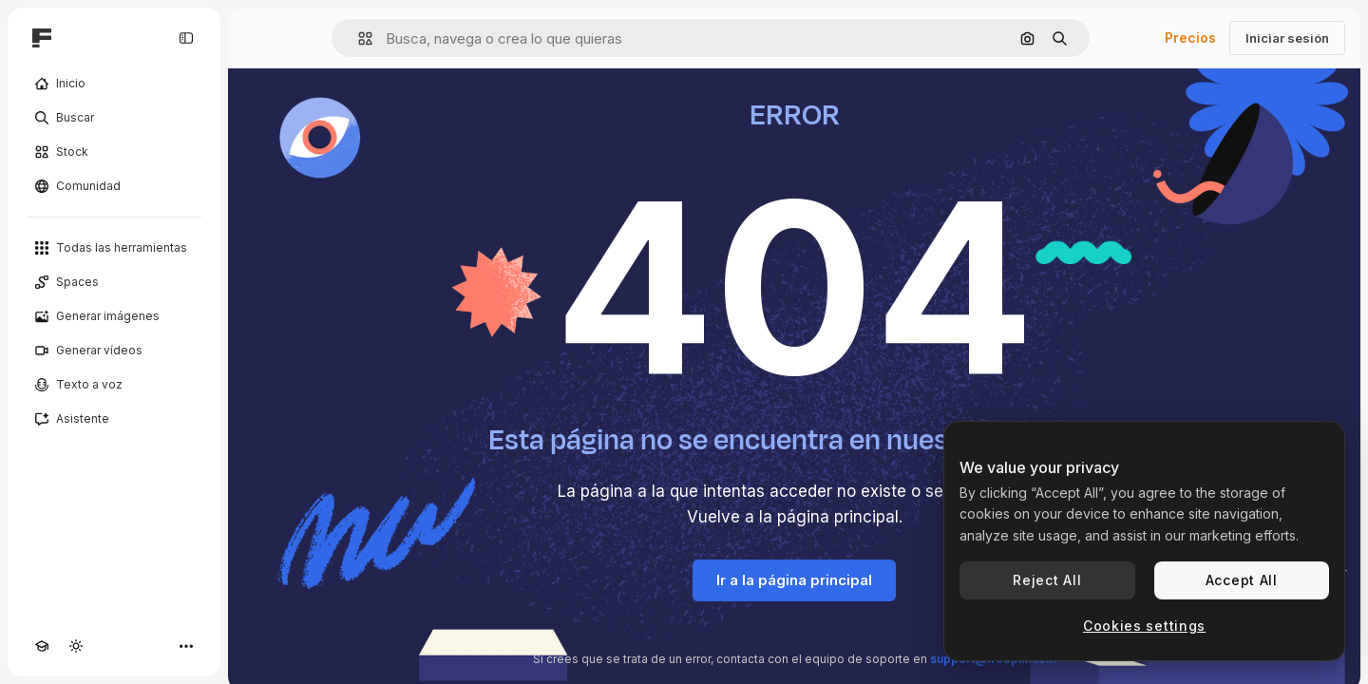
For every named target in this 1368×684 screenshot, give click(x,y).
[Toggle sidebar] (186, 38)
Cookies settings (1144, 626)
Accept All (1242, 580)
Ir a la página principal (794, 580)
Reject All (1047, 580)
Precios (1190, 37)
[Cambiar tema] (76, 646)
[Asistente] (114, 419)
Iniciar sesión (1287, 38)
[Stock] (114, 152)
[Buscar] (114, 118)
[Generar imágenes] (114, 316)
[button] (358, 38)
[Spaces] (114, 282)
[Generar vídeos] (114, 350)
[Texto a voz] (114, 385)
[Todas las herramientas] (114, 248)
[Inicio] (114, 83)
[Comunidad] (114, 186)
